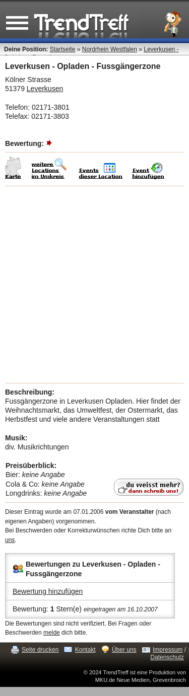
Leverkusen (45, 89)
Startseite (63, 49)
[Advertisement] (94, 284)
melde (51, 632)
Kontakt (85, 649)
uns (10, 540)
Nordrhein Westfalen (109, 49)
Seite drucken (40, 649)
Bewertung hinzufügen (48, 591)
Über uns (124, 649)
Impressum (167, 649)
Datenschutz (167, 657)
